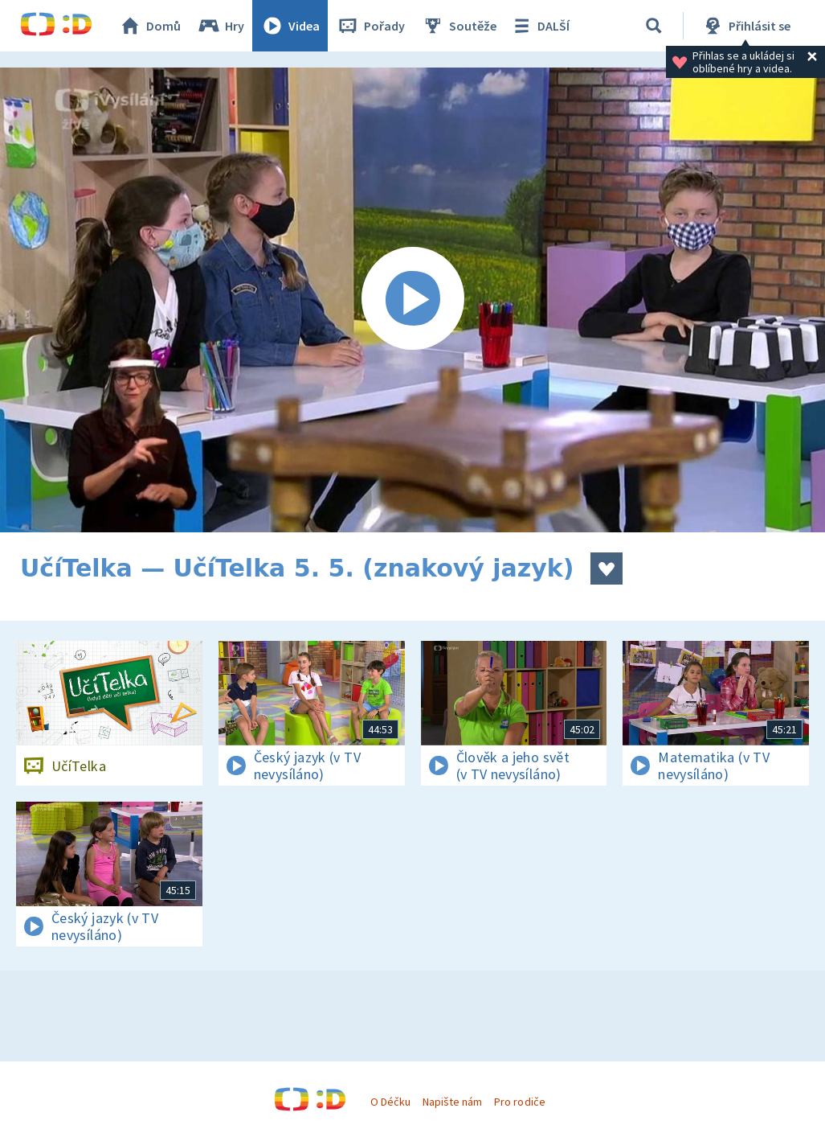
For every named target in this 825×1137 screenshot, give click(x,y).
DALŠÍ (539, 26)
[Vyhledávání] (654, 25)
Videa (290, 26)
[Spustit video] (412, 300)
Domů (149, 26)
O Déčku (390, 1101)
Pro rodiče (519, 1101)
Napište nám (452, 1101)
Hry (220, 26)
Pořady (370, 26)
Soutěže (458, 26)
